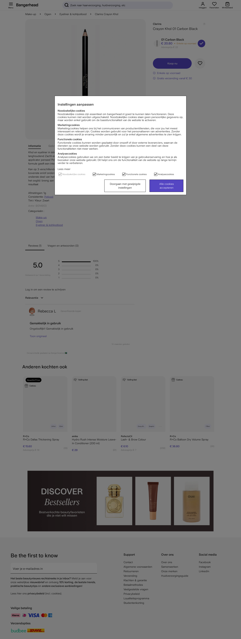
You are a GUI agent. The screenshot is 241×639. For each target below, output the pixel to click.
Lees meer (64, 169)
